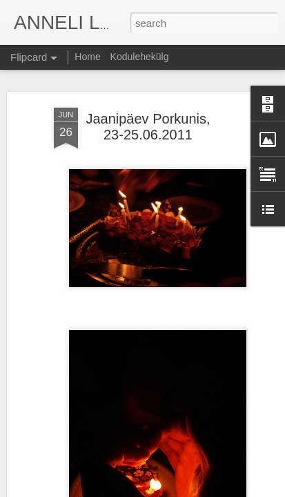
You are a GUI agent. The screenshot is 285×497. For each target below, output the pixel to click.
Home (87, 56)
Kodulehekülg (139, 56)
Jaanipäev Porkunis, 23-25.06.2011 (148, 126)
